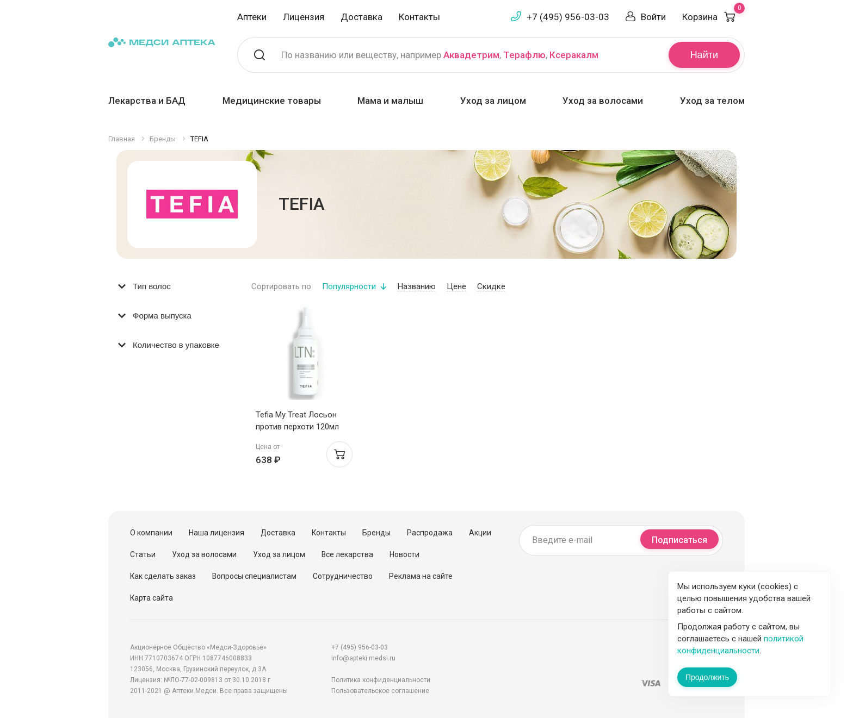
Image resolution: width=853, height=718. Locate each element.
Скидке (491, 286)
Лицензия (303, 16)
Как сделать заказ (163, 576)
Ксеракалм (573, 54)
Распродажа (430, 532)
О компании (151, 532)
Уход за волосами (603, 100)
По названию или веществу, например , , (439, 54)
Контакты (419, 16)
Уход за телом (712, 100)
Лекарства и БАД (147, 100)
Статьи (143, 554)
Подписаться (679, 540)
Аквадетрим (471, 54)
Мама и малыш (390, 100)
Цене (456, 286)
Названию (417, 286)
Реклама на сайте (421, 576)
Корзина (713, 16)
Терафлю (524, 54)
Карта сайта (151, 598)
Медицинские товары (271, 100)
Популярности (349, 286)
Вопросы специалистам (254, 576)
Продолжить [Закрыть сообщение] (707, 677)
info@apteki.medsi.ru (363, 658)
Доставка (361, 16)
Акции (480, 532)
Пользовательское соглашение (380, 691)
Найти (704, 54)
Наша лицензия (216, 532)
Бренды (376, 532)
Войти (653, 16)
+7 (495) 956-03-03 (568, 16)
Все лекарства (347, 554)
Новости (404, 554)
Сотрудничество (343, 576)
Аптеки (252, 16)
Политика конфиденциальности (380, 680)
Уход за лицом (493, 100)
